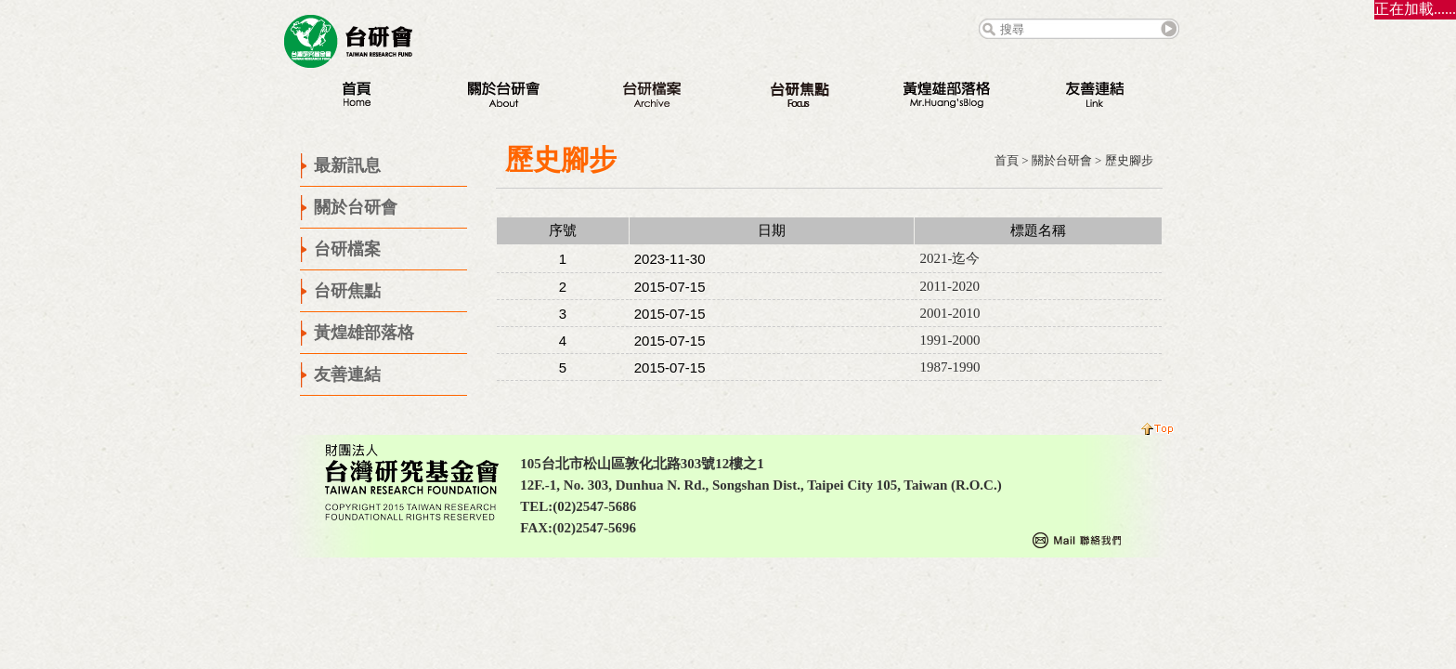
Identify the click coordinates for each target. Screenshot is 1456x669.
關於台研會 (1062, 160)
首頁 (1006, 160)
